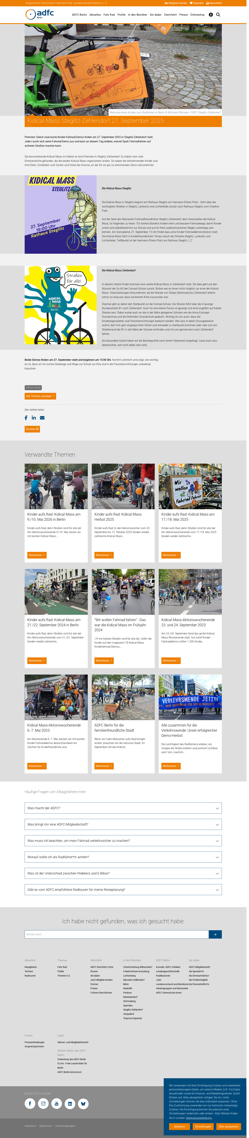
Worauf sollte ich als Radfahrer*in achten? (58, 857)
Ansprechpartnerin (34, 1046)
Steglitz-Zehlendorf (133, 1009)
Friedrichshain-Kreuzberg (136, 971)
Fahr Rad (109, 14)
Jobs (158, 980)
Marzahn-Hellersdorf (134, 980)
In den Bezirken (137, 14)
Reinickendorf (130, 997)
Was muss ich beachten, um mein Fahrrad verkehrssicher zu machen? (78, 841)
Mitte (126, 984)
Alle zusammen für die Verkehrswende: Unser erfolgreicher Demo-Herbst (189, 730)
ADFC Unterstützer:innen (169, 992)
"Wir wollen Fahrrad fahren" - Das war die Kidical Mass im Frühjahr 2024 (120, 625)
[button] (28, 418)
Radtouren (30, 975)
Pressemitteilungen (34, 1042)
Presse (183, 14)
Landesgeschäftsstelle (167, 971)
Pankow (127, 992)
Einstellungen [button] (203, 1126)
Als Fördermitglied (198, 980)
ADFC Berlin (79, 14)
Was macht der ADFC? (43, 808)
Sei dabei (156, 14)
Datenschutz (46, 1126)
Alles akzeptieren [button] (229, 1126)
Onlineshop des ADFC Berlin (71, 1059)
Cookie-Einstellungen (65, 1126)
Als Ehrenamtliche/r (199, 975)
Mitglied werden (176, 3)
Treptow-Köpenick (132, 1018)
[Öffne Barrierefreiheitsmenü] (211, 15)
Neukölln (127, 988)
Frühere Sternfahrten (101, 992)
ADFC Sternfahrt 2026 (101, 967)
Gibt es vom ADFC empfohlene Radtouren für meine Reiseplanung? (76, 890)
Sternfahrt (170, 14)
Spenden (197, 3)
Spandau (128, 1005)
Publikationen (163, 975)
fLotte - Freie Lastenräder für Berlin (72, 1065)
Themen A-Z (63, 975)
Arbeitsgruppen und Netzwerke (172, 988)
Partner (94, 984)
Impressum (31, 1126)
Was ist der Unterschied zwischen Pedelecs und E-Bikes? (68, 873)
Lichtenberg (129, 975)
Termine (29, 971)
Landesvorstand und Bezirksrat (172, 984)
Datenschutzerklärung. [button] (199, 1118)
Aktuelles (95, 14)
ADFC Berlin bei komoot (69, 1072)
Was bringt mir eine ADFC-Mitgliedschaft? (57, 824)
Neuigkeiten (31, 967)
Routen (94, 971)
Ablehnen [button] (179, 1126)
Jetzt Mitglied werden (101, 980)
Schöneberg (129, 1001)
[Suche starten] (215, 934)
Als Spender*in (196, 971)
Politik (122, 14)
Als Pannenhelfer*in (199, 984)
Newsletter (214, 3)
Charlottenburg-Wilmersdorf (137, 967)
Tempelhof (128, 1014)
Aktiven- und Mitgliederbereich (72, 1042)
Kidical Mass (33, 388)
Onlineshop (197, 14)
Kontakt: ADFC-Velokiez (168, 967)
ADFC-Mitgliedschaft (199, 967)
